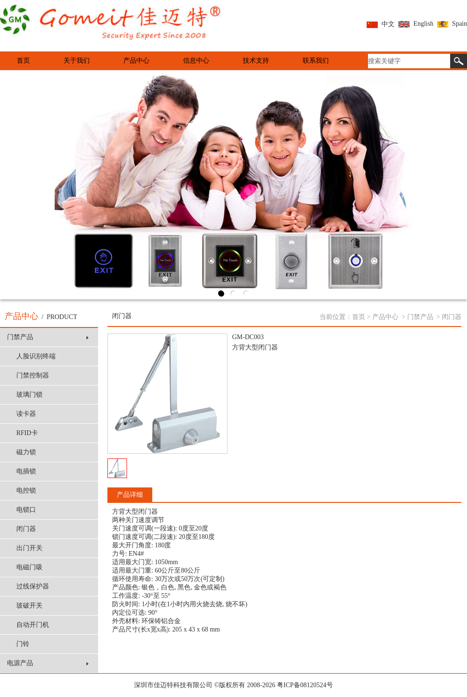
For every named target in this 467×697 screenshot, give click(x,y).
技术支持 (256, 60)
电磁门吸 (29, 567)
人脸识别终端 (36, 356)
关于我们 (77, 60)
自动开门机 (32, 624)
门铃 (22, 643)
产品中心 (136, 60)
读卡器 (26, 413)
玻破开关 (29, 605)
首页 (23, 60)
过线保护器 (32, 586)
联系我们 (316, 60)
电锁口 (26, 509)
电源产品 (48, 663)
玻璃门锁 (29, 394)
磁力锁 (26, 452)
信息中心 (196, 60)
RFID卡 (27, 432)
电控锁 (26, 490)
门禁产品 (48, 337)
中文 (381, 24)
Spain (452, 23)
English (415, 23)
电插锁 (26, 471)
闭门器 (26, 528)
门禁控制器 (32, 375)
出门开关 (29, 548)
